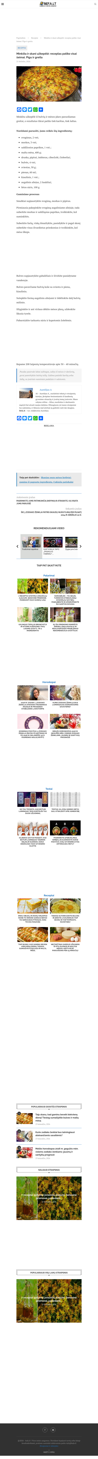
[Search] (95, 4)
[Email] (53, 1429)
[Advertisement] (49, 448)
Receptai (34, 38)
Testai (49, 788)
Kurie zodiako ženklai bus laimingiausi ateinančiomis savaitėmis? (55, 1134)
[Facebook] (44, 1429)
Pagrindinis (20, 38)
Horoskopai (49, 682)
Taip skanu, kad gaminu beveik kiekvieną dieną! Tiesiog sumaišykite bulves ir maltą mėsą (57, 1117)
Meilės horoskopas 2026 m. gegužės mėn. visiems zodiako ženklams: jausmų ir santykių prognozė (56, 1151)
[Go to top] (49, 1451)
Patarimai (49, 575)
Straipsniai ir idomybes (49, 1446)
